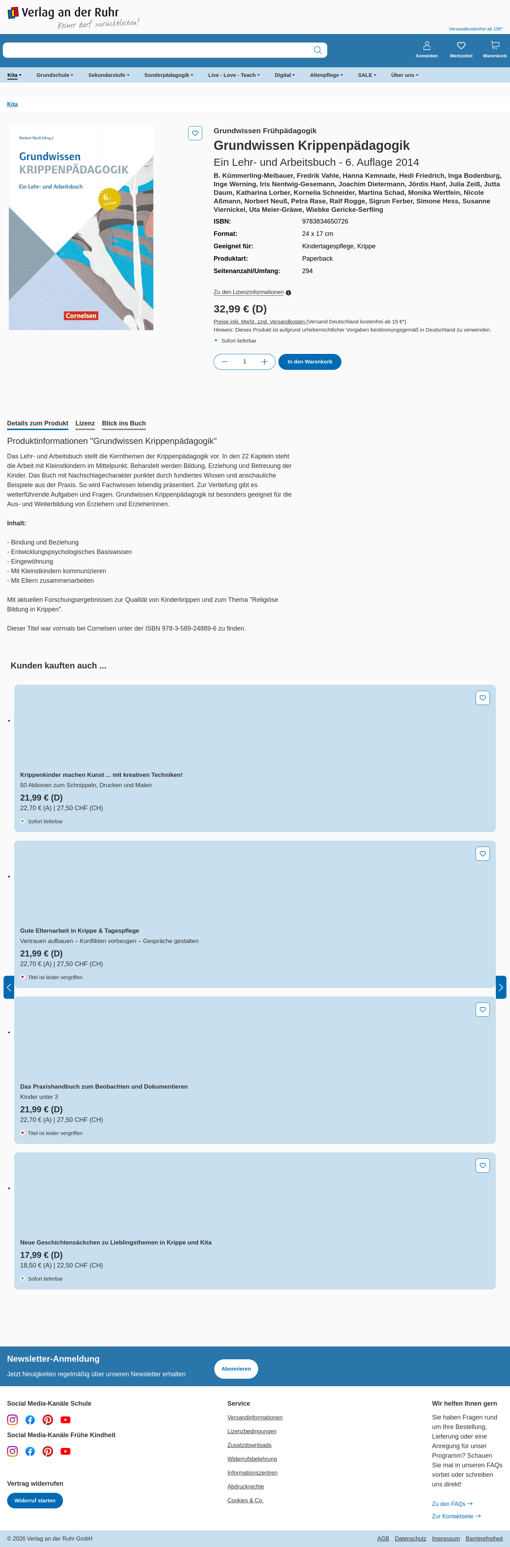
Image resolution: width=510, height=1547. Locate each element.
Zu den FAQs (452, 1504)
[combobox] (156, 50)
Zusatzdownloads (249, 1445)
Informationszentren (252, 1473)
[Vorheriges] (9, 987)
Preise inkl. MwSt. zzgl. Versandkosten (260, 321)
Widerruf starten (35, 1500)
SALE (365, 75)
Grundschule (52, 75)
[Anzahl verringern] (224, 361)
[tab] (37, 424)
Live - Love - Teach (232, 75)
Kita (12, 75)
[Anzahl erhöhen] (265, 361)
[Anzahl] (244, 361)
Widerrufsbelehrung (252, 1459)
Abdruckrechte (245, 1487)
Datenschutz (410, 1539)
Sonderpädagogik (166, 75)
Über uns (402, 75)
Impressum (446, 1539)
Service (238, 1403)
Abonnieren (236, 1369)
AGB (383, 1539)
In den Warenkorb (310, 361)
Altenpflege (324, 75)
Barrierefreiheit (484, 1539)
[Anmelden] (426, 50)
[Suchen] (317, 50)
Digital (283, 75)
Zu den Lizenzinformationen (252, 292)
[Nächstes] (501, 987)
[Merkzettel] (461, 50)
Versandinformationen (255, 1418)
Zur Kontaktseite (456, 1516)
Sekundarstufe (106, 75)
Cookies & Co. (245, 1500)
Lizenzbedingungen (252, 1431)
